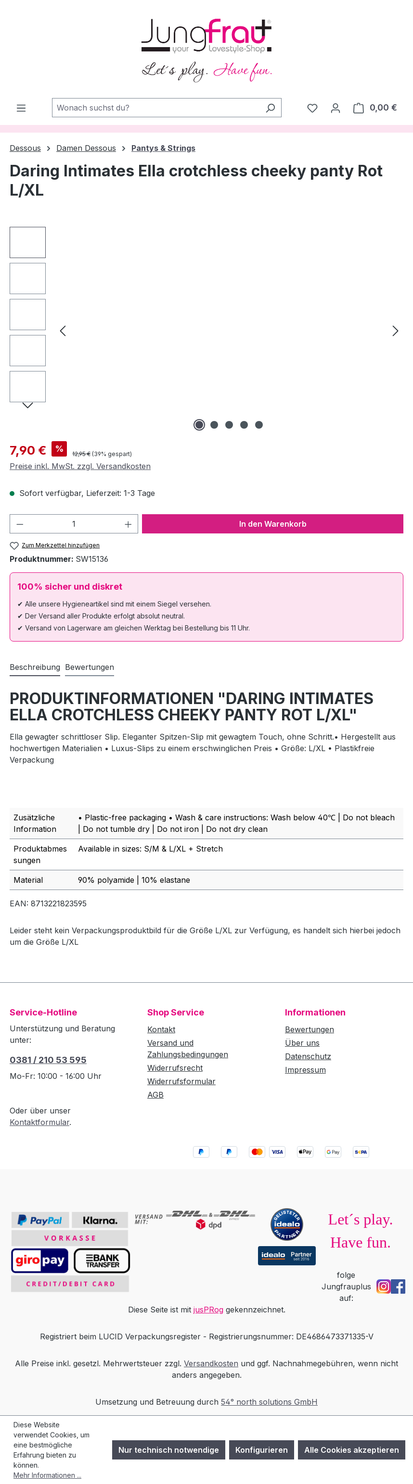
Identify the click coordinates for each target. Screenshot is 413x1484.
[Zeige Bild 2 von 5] (214, 425)
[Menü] (21, 107)
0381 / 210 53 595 (48, 1060)
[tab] (35, 667)
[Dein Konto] (335, 107)
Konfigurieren (261, 1450)
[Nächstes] (395, 330)
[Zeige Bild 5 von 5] (259, 425)
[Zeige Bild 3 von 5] (229, 425)
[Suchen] (270, 107)
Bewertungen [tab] (89, 667)
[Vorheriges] (62, 330)
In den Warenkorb (273, 524)
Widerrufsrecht (175, 1068)
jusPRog (208, 1309)
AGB (155, 1095)
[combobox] (155, 107)
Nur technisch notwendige (168, 1450)
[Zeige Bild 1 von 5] (199, 425)
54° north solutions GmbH (269, 1402)
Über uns (302, 1043)
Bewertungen (309, 1029)
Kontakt (161, 1029)
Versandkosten (211, 1363)
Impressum (305, 1070)
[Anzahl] (74, 523)
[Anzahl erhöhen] (128, 523)
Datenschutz (308, 1056)
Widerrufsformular (181, 1081)
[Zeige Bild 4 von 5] (244, 425)
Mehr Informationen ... (47, 1475)
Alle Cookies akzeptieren (351, 1450)
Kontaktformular (39, 1122)
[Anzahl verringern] (20, 523)
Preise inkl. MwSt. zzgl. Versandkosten (80, 466)
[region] (206, 330)
